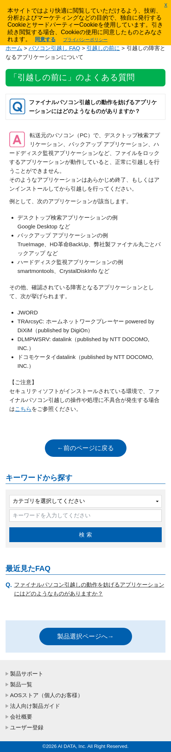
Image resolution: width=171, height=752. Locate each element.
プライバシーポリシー (85, 39)
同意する (45, 39)
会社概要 (21, 716)
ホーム (14, 48)
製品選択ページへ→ (85, 636)
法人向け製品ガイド (35, 706)
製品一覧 (21, 684)
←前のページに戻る (85, 448)
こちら (23, 409)
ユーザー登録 (26, 727)
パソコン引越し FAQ (54, 48)
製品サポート (26, 673)
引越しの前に (103, 48)
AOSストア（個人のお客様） (46, 695)
